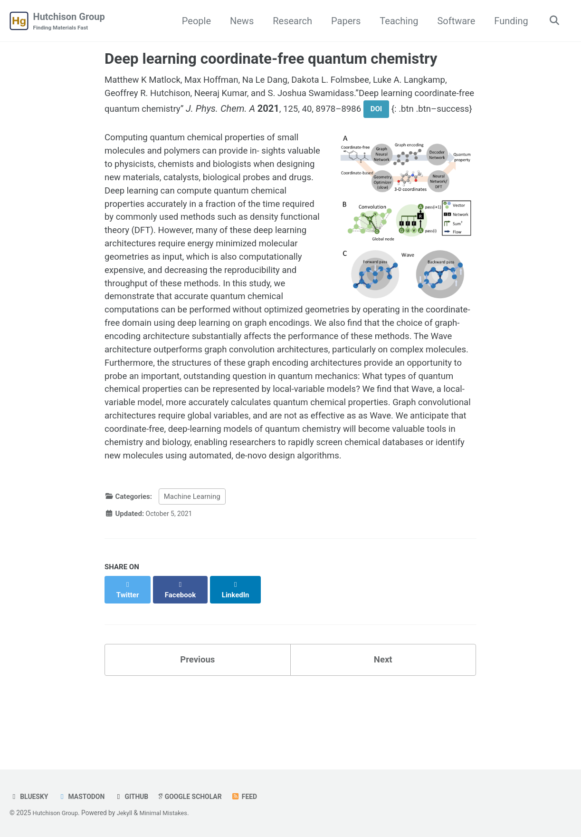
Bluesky (30, 796)
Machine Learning (192, 569)
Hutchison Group (69, 22)
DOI (456, 111)
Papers (343, 21)
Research (290, 21)
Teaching (396, 21)
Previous (197, 724)
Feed (256, 796)
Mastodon (85, 796)
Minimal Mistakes (170, 813)
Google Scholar (199, 796)
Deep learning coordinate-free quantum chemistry (271, 59)
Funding (508, 21)
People (193, 21)
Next (383, 724)
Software (454, 21)
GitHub (137, 796)
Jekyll (128, 813)
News (239, 21)
